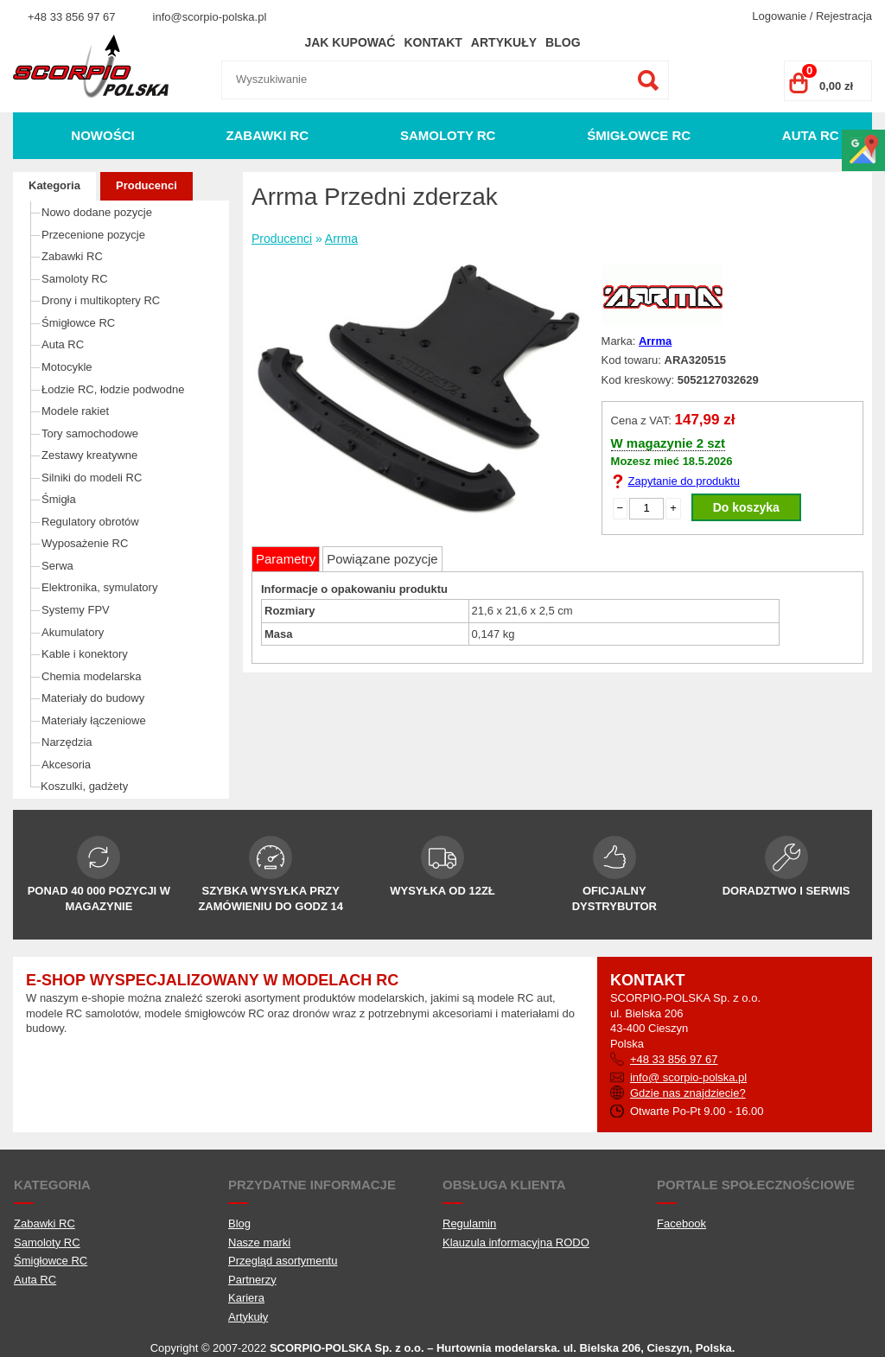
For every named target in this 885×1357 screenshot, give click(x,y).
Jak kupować (349, 42)
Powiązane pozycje (382, 558)
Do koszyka (746, 507)
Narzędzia (66, 742)
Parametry (285, 558)
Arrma (341, 238)
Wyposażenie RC (84, 543)
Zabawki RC (267, 135)
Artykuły (504, 42)
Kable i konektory (84, 653)
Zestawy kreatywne (89, 455)
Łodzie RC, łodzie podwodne (113, 389)
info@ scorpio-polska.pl (688, 1077)
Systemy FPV (75, 609)
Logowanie (779, 16)
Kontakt (433, 42)
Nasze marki (259, 1242)
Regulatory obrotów (90, 521)
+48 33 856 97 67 (72, 16)
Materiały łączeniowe (93, 720)
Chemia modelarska (91, 676)
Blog (562, 42)
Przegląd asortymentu (282, 1260)
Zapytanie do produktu (684, 481)
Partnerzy (252, 1279)
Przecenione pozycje (93, 234)
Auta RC (810, 135)
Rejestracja (844, 16)
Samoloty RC (448, 135)
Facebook (681, 1223)
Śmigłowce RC (639, 135)
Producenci (146, 185)
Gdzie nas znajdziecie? (688, 1092)
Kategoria (54, 185)
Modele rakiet (75, 411)
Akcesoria (66, 764)
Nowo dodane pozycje (96, 212)
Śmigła (58, 499)
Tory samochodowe (89, 433)
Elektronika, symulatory (99, 587)
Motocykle (66, 366)
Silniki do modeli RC (91, 477)
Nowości (102, 135)
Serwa (57, 565)
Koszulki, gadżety (84, 786)
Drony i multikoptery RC (100, 300)
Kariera (246, 1297)
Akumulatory (72, 632)
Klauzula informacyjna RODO (515, 1242)
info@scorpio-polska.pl (210, 16)
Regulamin (469, 1223)
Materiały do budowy (92, 697)
